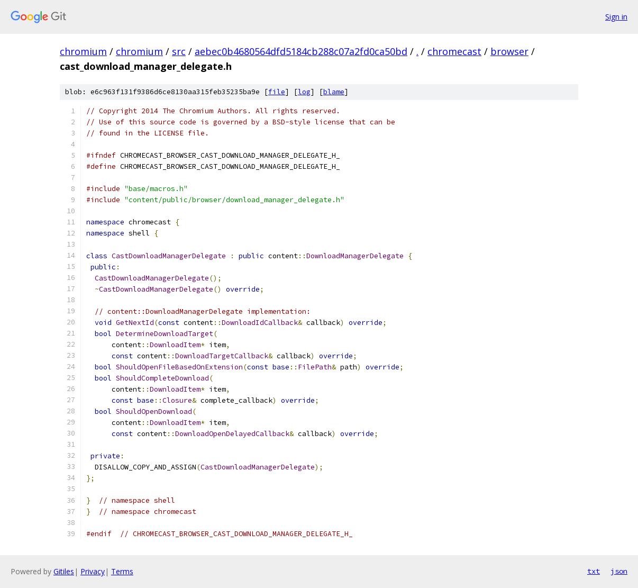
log (304, 91)
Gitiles (63, 571)
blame (333, 91)
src (179, 51)
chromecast (454, 51)
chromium (83, 51)
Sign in (616, 17)
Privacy (92, 571)
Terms (122, 571)
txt (593, 571)
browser (509, 51)
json (618, 571)
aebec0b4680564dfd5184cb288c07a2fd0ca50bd (301, 51)
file (276, 91)
